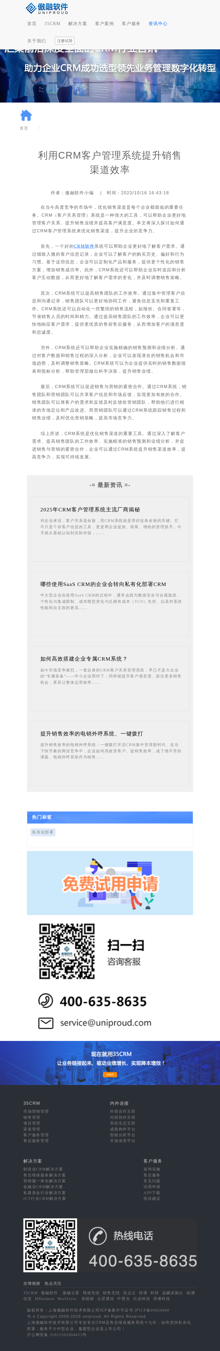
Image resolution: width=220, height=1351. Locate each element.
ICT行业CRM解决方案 (44, 1198)
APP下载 (151, 1193)
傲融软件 (49, 1293)
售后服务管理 (36, 1141)
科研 (154, 1293)
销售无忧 (111, 1293)
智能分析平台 (123, 1135)
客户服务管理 (36, 1135)
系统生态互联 (123, 1123)
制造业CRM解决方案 (43, 1169)
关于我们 (36, 41)
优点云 (129, 1293)
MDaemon (44, 1299)
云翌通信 (105, 1299)
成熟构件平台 (123, 1129)
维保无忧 (91, 1293)
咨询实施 (152, 1169)
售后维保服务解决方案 (44, 1175)
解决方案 (77, 23)
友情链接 (31, 1283)
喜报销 (87, 1299)
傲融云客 (71, 1293)
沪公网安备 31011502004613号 (57, 1335)
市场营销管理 (36, 1111)
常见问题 (152, 1181)
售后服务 (152, 1175)
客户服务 (131, 23)
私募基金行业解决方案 (44, 1193)
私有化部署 (43, 832)
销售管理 (31, 1117)
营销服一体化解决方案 (44, 1181)
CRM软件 (84, 246)
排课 (143, 1293)
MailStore (67, 1299)
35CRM (53, 23)
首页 (32, 23)
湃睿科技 (161, 1299)
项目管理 (31, 1123)
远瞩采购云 (172, 1293)
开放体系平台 (123, 1141)
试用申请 (152, 1187)
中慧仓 (123, 1299)
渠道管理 (31, 1129)
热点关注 (53, 1283)
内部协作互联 (123, 1117)
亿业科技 (141, 1299)
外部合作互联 (123, 1111)
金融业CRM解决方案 (43, 1187)
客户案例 (104, 23)
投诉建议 (152, 1198)
